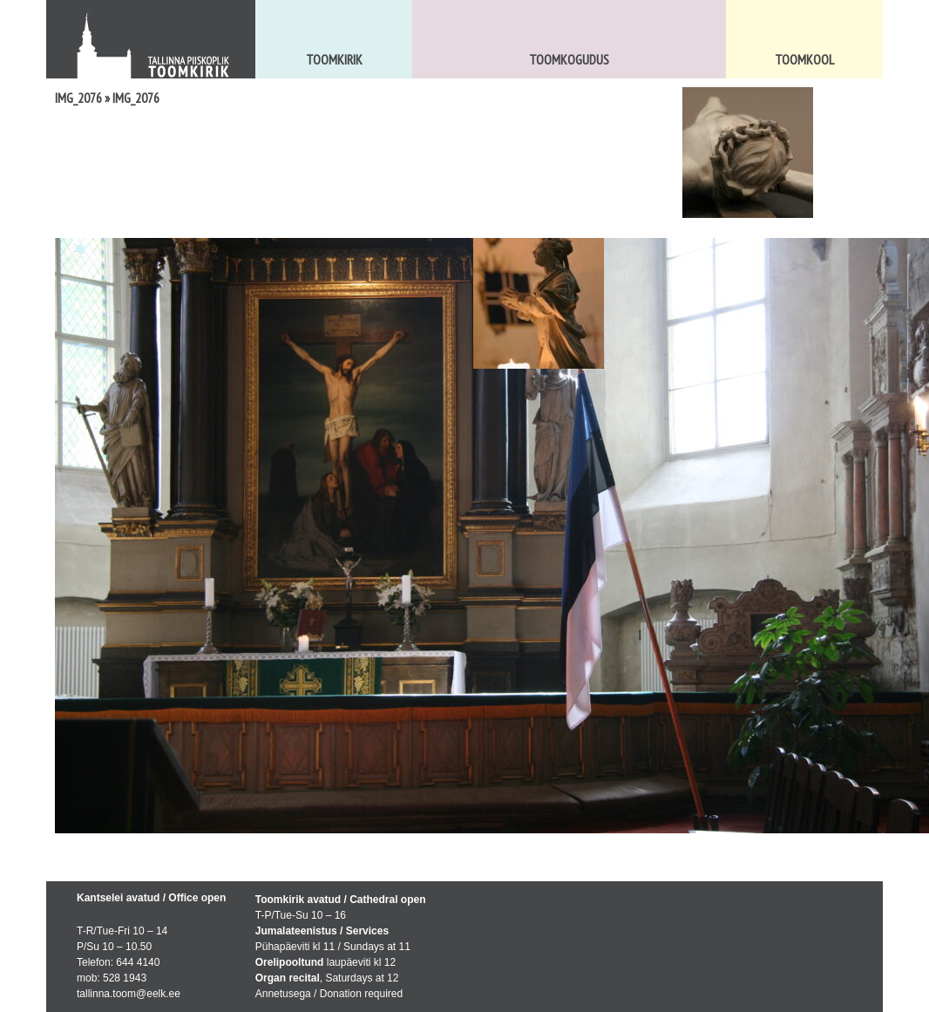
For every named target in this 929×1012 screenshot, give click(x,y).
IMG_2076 (78, 97)
